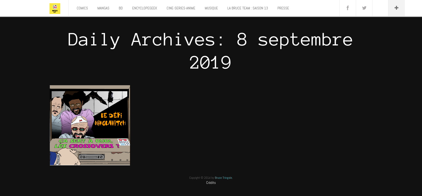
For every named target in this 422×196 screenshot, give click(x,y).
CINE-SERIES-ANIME (181, 8)
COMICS (82, 8)
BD (121, 8)
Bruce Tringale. (224, 178)
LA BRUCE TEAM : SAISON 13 (247, 8)
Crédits (211, 182)
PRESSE (283, 8)
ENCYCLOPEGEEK (144, 8)
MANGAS (103, 8)
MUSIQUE (211, 8)
